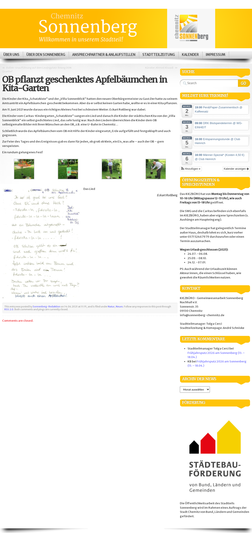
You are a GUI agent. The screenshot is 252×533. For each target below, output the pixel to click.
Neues (119, 306)
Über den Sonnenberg (45, 55)
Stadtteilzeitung (158, 55)
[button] (191, 169)
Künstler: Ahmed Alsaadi (159, 67)
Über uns (11, 55)
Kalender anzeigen (236, 168)
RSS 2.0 (8, 309)
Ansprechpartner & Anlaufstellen (103, 55)
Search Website (244, 83)
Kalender (190, 55)
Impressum (215, 55)
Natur (111, 306)
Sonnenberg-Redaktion (46, 306)
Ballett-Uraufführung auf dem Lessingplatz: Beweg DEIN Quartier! (36, 69)
